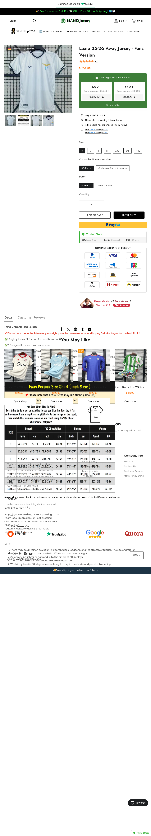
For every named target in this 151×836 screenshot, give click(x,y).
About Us (128, 710)
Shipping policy (89, 710)
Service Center (91, 705)
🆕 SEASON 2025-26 (50, 31)
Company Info (133, 705)
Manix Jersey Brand (134, 725)
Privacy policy (89, 725)
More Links (133, 31)
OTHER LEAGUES (113, 31)
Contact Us (130, 715)
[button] (2, 615)
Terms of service (90, 720)
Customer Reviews (133, 720)
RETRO (96, 31)
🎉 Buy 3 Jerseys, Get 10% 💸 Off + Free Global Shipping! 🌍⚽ (75, 11)
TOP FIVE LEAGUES (77, 31)
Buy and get (96, 129)
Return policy (88, 715)
